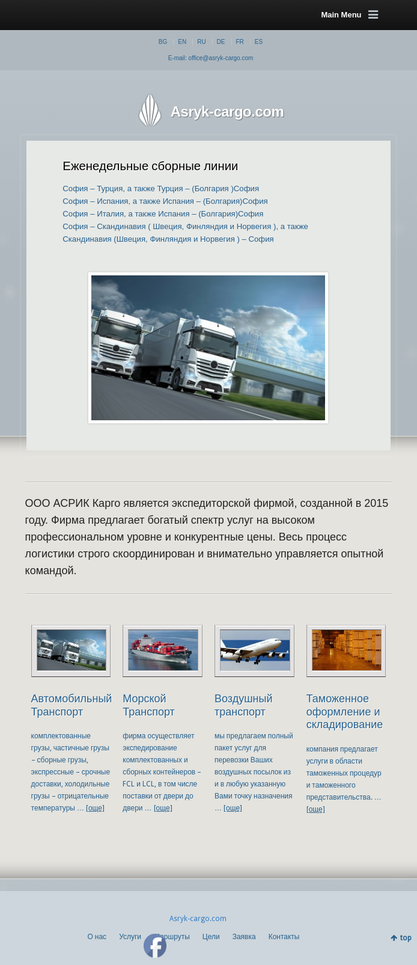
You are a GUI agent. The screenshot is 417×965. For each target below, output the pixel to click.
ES (259, 41)
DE (221, 41)
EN (182, 41)
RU (201, 41)
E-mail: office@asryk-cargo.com (211, 58)
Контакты (284, 937)
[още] (95, 808)
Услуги (130, 937)
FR (240, 41)
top (406, 938)
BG (163, 41)
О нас (96, 937)
